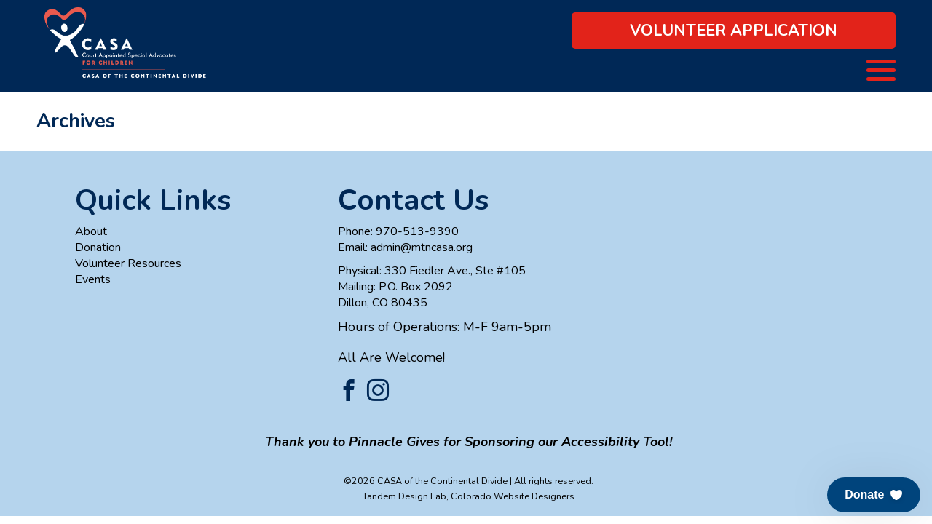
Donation (98, 247)
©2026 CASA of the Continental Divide (426, 481)
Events (93, 279)
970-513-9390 (417, 231)
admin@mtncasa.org (422, 247)
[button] (873, 494)
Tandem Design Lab (404, 496)
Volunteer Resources (128, 263)
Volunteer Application (733, 30)
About (91, 231)
